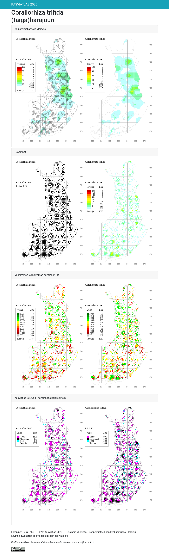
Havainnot (20, 151)
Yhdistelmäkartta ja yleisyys (30, 29)
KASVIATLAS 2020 (24, 4)
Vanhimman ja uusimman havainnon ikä (37, 274)
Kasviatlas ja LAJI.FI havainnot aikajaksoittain (40, 397)
